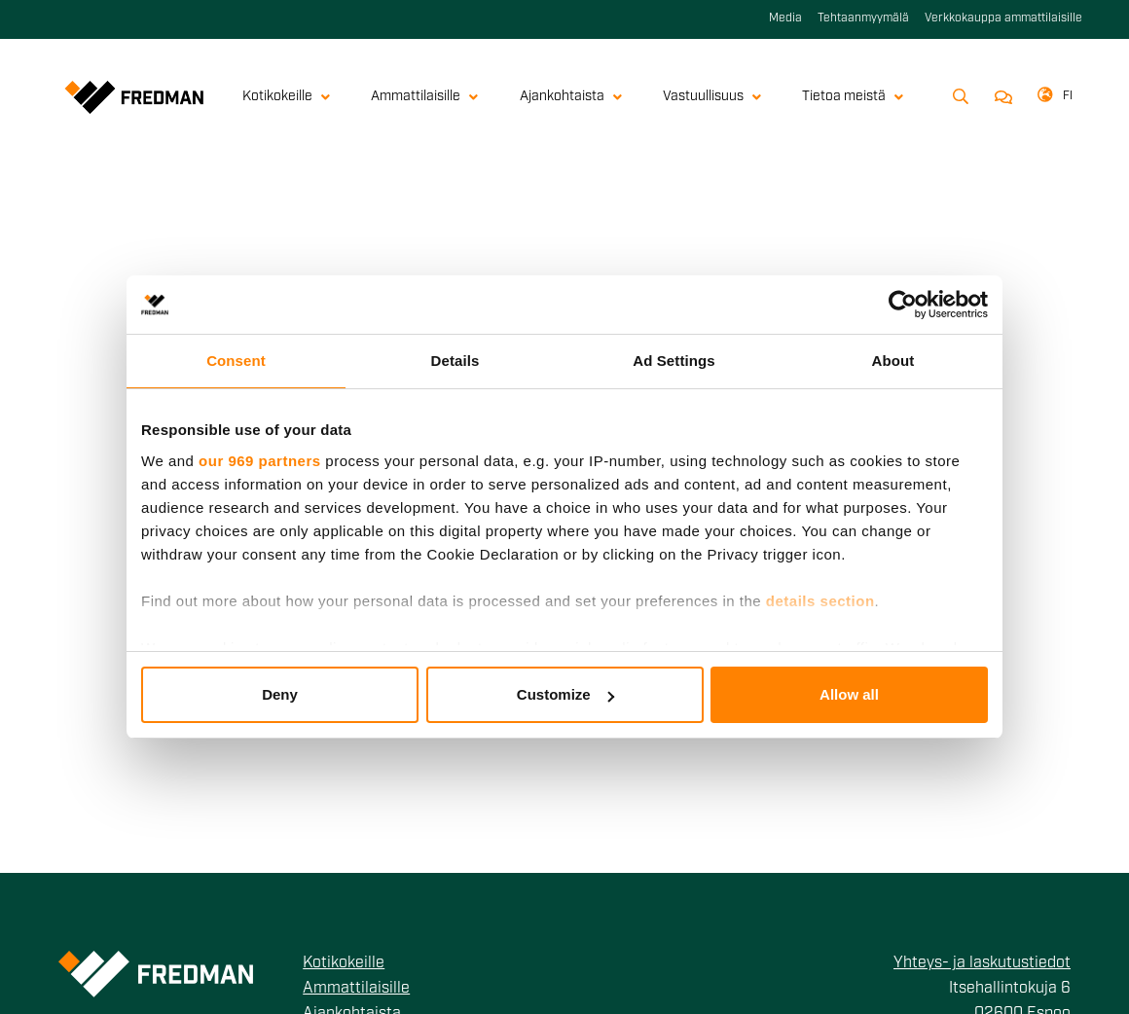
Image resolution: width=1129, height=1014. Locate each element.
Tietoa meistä (852, 97)
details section (820, 601)
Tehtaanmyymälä (863, 18)
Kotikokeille (286, 97)
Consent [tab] (236, 360)
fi (1068, 96)
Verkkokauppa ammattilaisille (1003, 18)
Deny (280, 694)
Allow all (849, 694)
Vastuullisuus (712, 97)
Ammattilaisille (424, 97)
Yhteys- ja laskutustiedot (982, 963)
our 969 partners (260, 461)
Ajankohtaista (571, 97)
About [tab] (893, 360)
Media (785, 18)
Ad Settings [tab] (673, 360)
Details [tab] (455, 360)
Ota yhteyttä (1000, 97)
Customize (565, 694)
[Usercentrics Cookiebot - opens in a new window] (903, 304)
